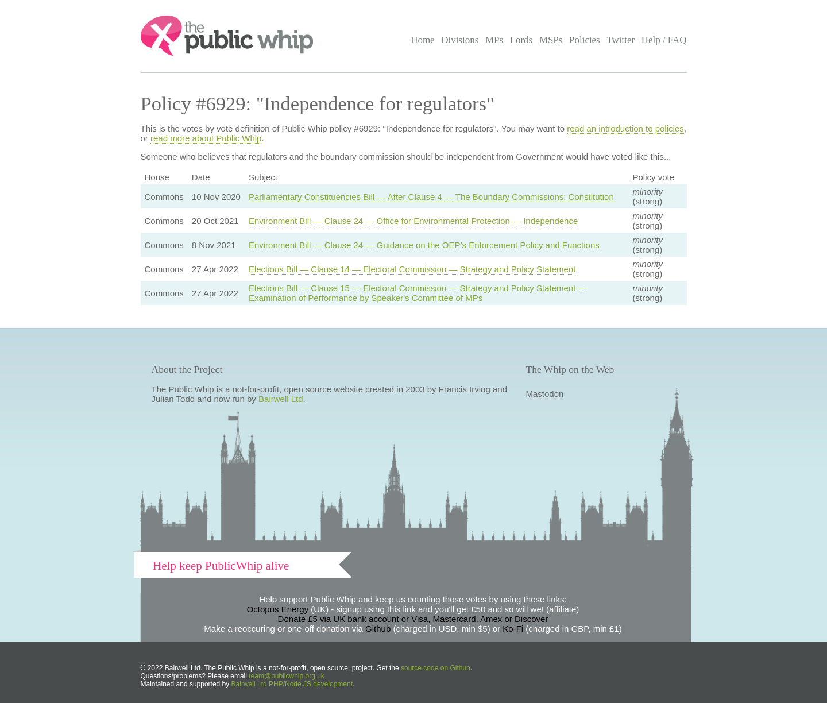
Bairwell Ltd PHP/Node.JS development (292, 684)
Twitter (620, 39)
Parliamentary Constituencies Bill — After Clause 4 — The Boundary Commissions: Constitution (431, 197)
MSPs (551, 39)
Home (422, 39)
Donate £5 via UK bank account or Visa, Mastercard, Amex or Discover (413, 619)
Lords (521, 39)
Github (378, 629)
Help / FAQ (664, 39)
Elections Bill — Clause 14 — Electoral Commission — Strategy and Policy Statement (412, 269)
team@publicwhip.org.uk (286, 676)
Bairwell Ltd (280, 399)
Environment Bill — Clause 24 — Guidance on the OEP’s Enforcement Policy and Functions (424, 245)
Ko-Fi (513, 629)
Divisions (459, 39)
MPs (494, 39)
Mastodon (545, 394)
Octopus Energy (278, 609)
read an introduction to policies (625, 128)
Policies (584, 39)
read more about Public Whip (205, 138)
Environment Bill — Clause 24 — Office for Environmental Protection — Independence (413, 221)
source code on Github (435, 668)
